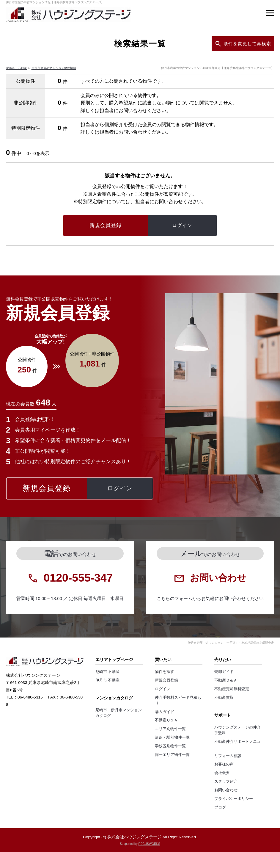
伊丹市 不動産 (107, 680)
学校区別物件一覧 (170, 746)
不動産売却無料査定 (231, 689)
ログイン (162, 689)
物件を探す (164, 672)
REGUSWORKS (149, 843)
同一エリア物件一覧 (172, 755)
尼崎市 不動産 (16, 68)
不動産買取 (224, 698)
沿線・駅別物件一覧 (172, 737)
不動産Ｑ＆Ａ (166, 720)
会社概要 (222, 773)
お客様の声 (224, 764)
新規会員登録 (166, 680)
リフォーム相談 (227, 756)
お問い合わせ (225, 790)
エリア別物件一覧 (170, 729)
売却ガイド (224, 672)
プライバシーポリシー (233, 799)
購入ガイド (164, 712)
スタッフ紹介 (225, 781)
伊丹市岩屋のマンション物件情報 (54, 68)
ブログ (220, 807)
